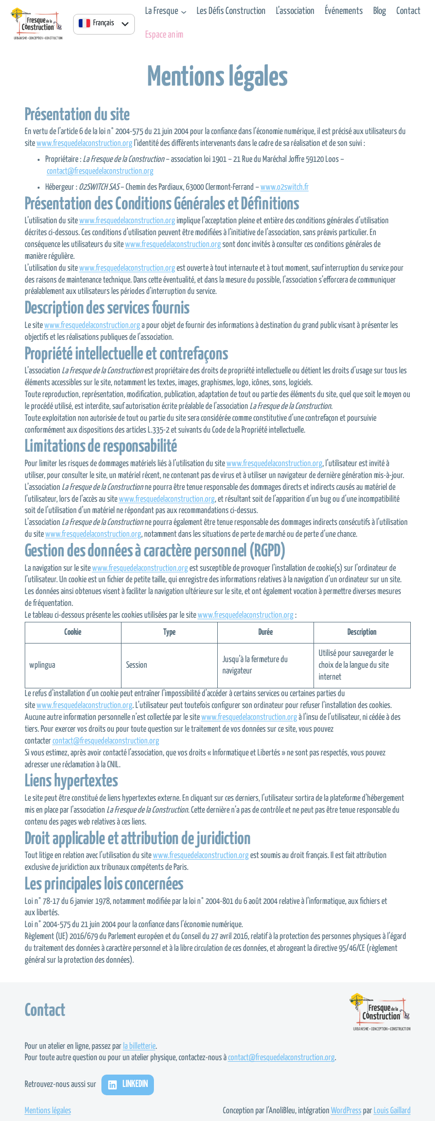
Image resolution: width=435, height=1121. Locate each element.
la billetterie (139, 1046)
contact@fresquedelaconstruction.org (100, 171)
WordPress (346, 1111)
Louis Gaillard (392, 1111)
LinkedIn (135, 1084)
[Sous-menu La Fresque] (184, 12)
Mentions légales (48, 1111)
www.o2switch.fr (284, 187)
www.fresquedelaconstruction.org (84, 143)
